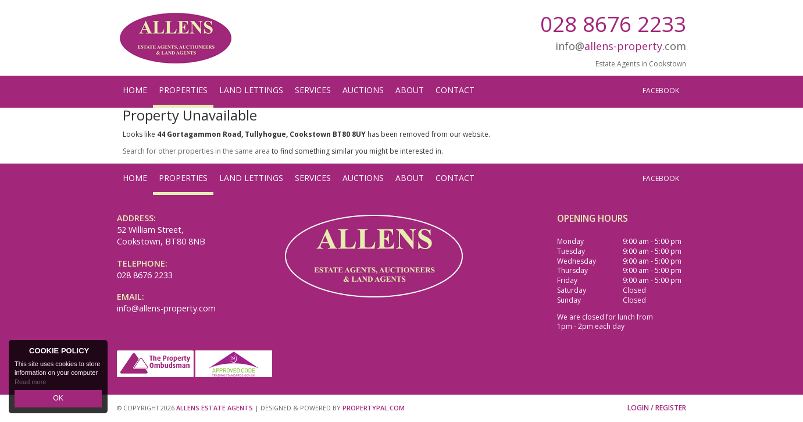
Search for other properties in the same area (196, 151)
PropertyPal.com (373, 407)
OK (58, 399)
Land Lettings (251, 89)
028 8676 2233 (613, 23)
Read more (30, 383)
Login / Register (656, 408)
